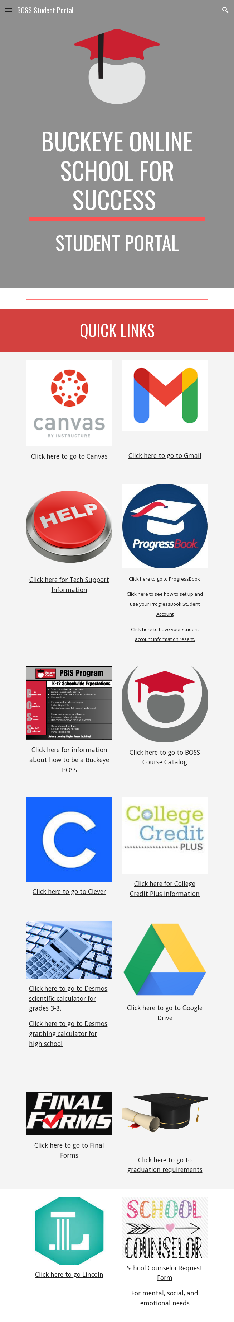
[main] (117, 173)
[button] (8, 10)
